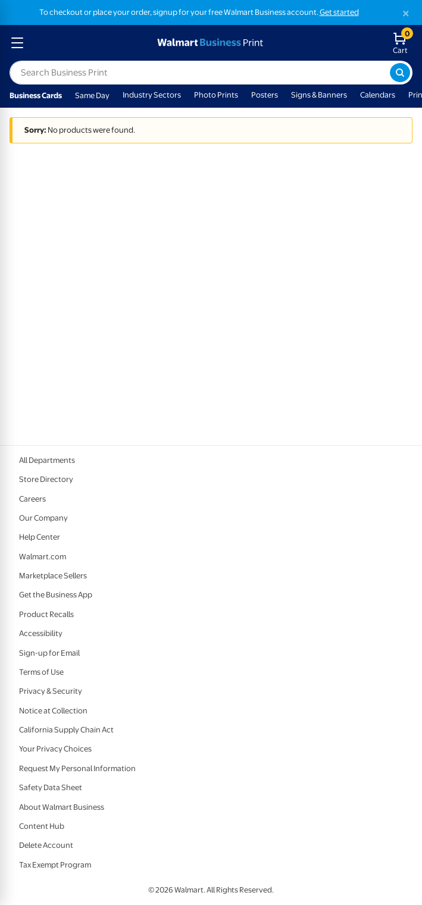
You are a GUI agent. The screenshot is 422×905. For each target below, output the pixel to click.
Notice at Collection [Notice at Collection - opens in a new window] (53, 710)
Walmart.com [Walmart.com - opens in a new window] (42, 556)
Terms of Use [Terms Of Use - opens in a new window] (41, 672)
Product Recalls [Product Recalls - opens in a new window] (46, 614)
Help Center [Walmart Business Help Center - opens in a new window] (39, 537)
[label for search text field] (200, 72)
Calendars (377, 94)
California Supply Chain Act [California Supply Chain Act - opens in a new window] (66, 729)
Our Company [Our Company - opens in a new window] (43, 517)
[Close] (406, 13)
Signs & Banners (319, 94)
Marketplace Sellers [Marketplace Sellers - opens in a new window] (53, 575)
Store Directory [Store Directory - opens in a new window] (46, 479)
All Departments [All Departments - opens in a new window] (47, 460)
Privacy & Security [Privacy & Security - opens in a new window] (50, 691)
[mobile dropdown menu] (17, 43)
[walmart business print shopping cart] (402, 42)
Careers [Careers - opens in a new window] (32, 498)
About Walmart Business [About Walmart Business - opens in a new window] (61, 807)
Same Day (92, 95)
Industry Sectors (152, 94)
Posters (264, 94)
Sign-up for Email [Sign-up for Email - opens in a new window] (49, 653)
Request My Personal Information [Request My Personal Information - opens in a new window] (77, 768)
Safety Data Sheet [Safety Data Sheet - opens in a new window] (50, 787)
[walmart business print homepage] (209, 42)
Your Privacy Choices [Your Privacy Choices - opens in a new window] (55, 748)
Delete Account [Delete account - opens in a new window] (46, 845)
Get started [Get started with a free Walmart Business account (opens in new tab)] (339, 12)
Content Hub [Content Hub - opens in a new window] (41, 826)
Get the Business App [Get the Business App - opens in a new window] (55, 594)
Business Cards (36, 95)
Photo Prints (216, 94)
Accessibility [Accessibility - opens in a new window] (40, 633)
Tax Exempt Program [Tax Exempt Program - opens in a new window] (55, 864)
